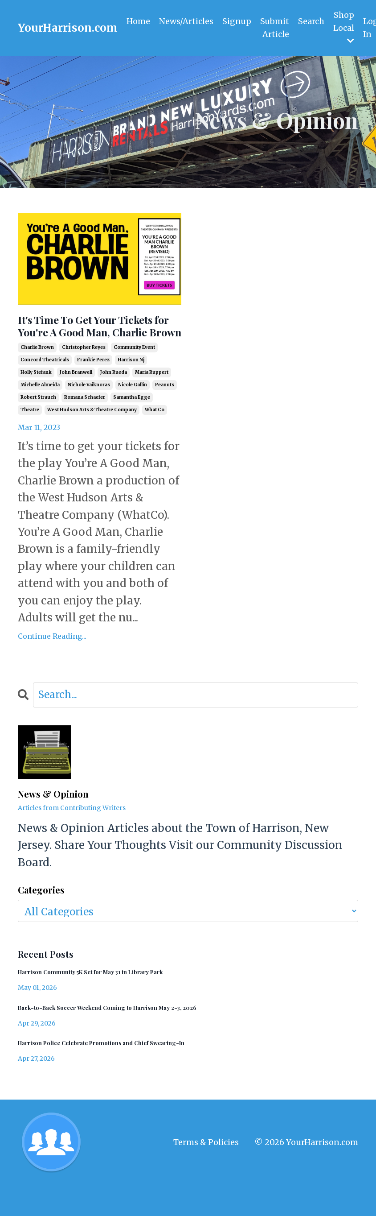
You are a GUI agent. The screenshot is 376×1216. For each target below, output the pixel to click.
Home (138, 21)
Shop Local (344, 27)
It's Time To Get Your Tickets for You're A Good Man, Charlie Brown (95, 338)
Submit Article (275, 27)
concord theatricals (44, 384)
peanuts (164, 409)
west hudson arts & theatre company (92, 434)
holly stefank (36, 396)
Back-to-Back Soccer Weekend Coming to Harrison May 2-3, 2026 (131, 1035)
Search (312, 21)
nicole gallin (132, 409)
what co (154, 434)
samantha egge (131, 421)
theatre (29, 434)
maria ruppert (151, 396)
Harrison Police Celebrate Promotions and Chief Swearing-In (124, 1072)
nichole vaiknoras (89, 409)
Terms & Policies (206, 1172)
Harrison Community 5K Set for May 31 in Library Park (111, 997)
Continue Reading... (52, 659)
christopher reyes (84, 371)
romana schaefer (84, 421)
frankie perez (93, 384)
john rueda (113, 396)
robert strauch (38, 421)
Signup (237, 21)
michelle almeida (40, 409)
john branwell (76, 396)
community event (134, 371)
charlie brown (37, 371)
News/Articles (186, 21)
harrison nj (131, 384)
